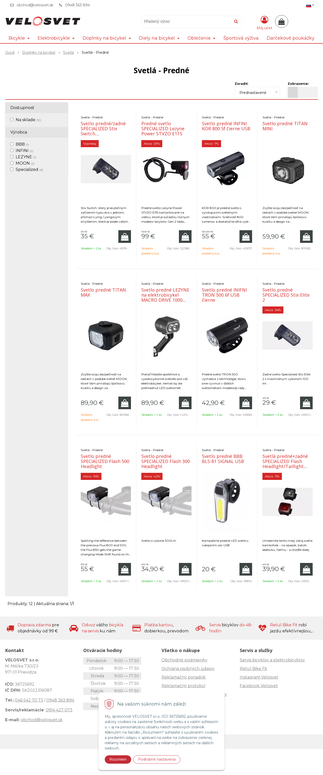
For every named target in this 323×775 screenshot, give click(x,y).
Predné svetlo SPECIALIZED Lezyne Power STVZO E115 (162, 128)
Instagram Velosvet (259, 677)
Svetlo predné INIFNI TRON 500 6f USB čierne (224, 295)
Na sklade (28, 119)
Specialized (29, 169)
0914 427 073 (59, 710)
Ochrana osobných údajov (188, 668)
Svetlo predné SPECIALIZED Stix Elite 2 (286, 295)
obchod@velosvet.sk (35, 5)
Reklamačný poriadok (184, 677)
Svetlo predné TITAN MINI (285, 126)
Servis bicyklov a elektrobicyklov (272, 660)
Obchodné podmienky (184, 660)
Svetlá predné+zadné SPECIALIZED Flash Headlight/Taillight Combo (285, 463)
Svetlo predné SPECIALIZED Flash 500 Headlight (105, 461)
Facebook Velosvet (259, 685)
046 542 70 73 (29, 700)
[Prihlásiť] (264, 22)
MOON (25, 163)
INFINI (24, 150)
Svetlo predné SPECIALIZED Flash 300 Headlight (165, 461)
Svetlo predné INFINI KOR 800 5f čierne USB (226, 126)
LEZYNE (26, 156)
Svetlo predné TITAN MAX (103, 292)
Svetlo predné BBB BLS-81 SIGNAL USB (223, 458)
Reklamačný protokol (183, 685)
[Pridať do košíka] (124, 236)
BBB (22, 144)
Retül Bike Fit (253, 668)
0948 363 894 (77, 5)
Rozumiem (118, 759)
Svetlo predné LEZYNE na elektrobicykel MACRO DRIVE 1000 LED (165, 297)
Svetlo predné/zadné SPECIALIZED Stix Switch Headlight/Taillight (103, 131)
